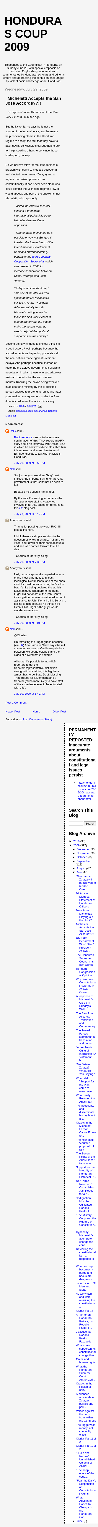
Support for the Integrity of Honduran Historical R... (86, 1172)
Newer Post (12, 711)
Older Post (59, 711)
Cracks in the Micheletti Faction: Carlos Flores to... (86, 1129)
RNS (13, 431)
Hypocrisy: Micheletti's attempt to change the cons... (84, 1238)
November (84, 853)
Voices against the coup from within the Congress (86, 1415)
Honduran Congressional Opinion (85, 972)
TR (21, 645)
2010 (76, 841)
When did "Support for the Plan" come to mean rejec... (85, 1085)
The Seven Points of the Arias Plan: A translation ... (85, 1158)
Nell (12, 469)
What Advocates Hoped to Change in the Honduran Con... (84, 1507)
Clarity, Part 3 (84, 1310)
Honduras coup (24, 411)
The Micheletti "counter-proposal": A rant (85, 1144)
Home (36, 711)
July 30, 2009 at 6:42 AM (29, 693)
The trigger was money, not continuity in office (85, 1429)
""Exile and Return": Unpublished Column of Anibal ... (85, 1459)
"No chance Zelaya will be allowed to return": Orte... (86, 883)
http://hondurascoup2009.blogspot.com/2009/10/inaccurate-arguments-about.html (87, 791)
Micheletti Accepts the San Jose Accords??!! (33, 101)
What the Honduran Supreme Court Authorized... (85, 1373)
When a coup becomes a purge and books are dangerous (84, 1273)
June (80, 1521)
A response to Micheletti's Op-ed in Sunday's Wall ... (84, 1002)
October (82, 857)
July (80, 872)
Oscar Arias (40, 411)
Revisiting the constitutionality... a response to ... (86, 1255)
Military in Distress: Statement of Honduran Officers (85, 900)
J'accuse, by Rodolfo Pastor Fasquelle (83, 1336)
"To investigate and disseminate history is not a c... (85, 1112)
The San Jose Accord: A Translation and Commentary (85, 1020)
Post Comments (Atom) (37, 719)
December (84, 849)
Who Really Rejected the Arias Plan (85, 1098)
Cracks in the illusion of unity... (84, 1387)
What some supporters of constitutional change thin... (86, 1350)
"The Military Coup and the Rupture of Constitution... (86, 1221)
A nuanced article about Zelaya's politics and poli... (85, 1400)
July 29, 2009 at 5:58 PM (29, 463)
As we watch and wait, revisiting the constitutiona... (86, 1300)
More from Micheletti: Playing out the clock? (84, 915)
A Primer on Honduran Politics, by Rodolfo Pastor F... (84, 1321)
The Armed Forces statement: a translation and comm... (85, 1037)
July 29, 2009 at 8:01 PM (29, 623)
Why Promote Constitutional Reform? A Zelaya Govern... (86, 986)
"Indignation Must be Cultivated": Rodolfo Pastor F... (84, 1204)
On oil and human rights (85, 1360)
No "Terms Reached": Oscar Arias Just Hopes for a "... (85, 1187)
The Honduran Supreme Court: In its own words (85, 959)
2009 (76, 845)
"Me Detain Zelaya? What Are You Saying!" (85, 1069)
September (84, 861)
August (81, 868)
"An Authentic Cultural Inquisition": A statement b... (86, 1054)
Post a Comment (15, 702)
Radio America (23, 437)
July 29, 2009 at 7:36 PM (29, 562)
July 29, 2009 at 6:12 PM (29, 514)
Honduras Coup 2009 (33, 33)
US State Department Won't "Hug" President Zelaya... (85, 944)
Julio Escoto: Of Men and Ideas (86, 1286)
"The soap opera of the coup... (85, 1473)
